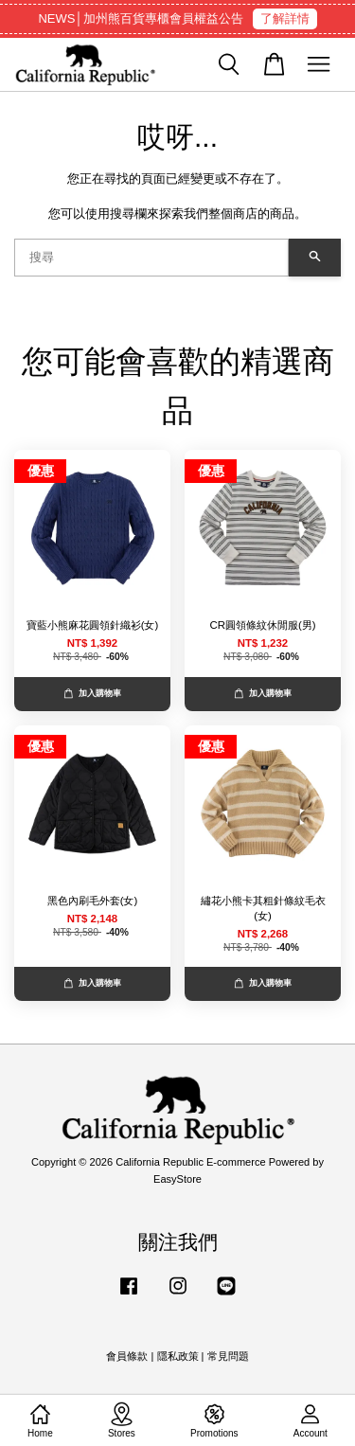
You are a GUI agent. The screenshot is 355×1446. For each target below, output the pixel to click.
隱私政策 (178, 1356)
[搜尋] (151, 258)
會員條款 (127, 1356)
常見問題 (228, 1356)
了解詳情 (285, 18)
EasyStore (177, 1179)
